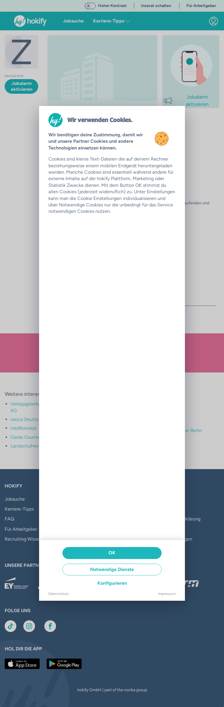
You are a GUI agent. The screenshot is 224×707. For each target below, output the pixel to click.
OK (112, 553)
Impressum (167, 594)
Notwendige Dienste (112, 569)
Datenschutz (58, 594)
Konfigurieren (112, 583)
